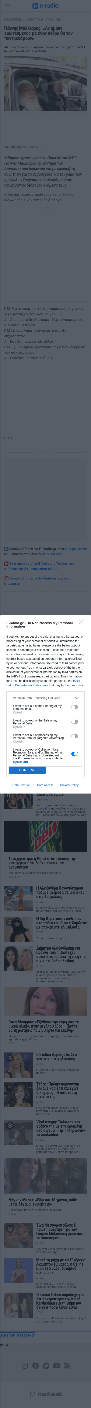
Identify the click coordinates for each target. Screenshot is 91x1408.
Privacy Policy (69, 785)
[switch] (74, 707)
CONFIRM (27, 770)
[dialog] (45, 704)
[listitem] (45, 698)
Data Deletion (22, 785)
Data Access (45, 785)
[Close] (83, 623)
